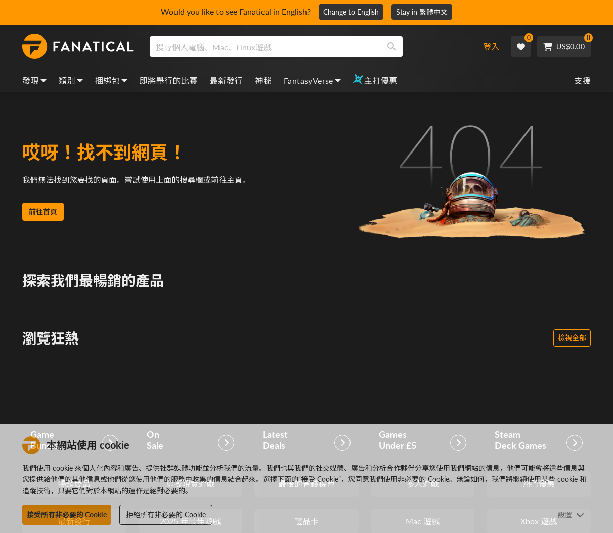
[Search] (391, 46)
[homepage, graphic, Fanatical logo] (78, 46)
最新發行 (226, 80)
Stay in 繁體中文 (422, 12)
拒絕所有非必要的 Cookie (166, 514)
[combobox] (308, 46)
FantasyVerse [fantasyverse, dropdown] (312, 80)
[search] (265, 46)
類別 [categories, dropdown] (71, 80)
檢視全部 (572, 337)
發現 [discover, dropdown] (34, 80)
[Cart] (564, 46)
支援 (582, 80)
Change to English (351, 12)
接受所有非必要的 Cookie (67, 514)
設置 (571, 514)
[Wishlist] (521, 46)
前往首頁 (43, 218)
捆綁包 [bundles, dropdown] (111, 80)
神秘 (263, 80)
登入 (491, 46)
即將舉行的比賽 (169, 80)
